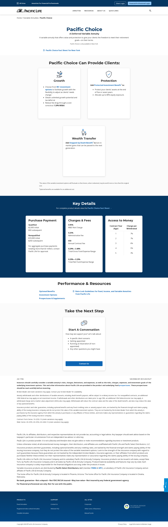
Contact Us (84, 363)
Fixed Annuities (22, 504)
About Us (101, 11)
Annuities (77, 11)
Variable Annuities (23, 513)
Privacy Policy (122, 524)
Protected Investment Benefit (107, 85)
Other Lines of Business (93, 509)
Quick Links (113, 11)
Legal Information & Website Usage (140, 524)
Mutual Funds (89, 513)
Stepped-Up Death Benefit (81, 143)
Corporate (88, 504)
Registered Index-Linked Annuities (28, 509)
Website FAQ (55, 509)
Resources (89, 11)
